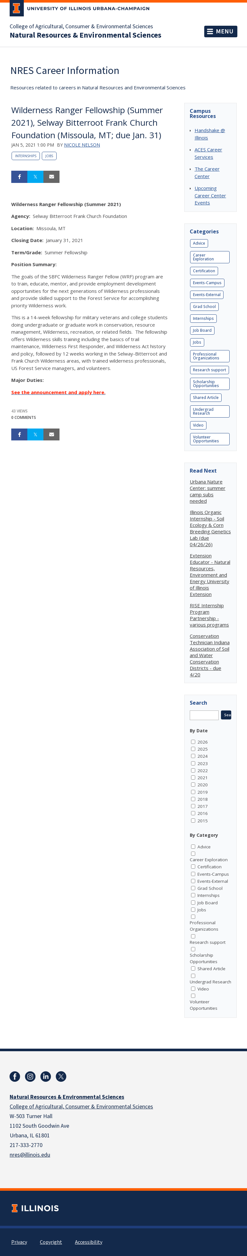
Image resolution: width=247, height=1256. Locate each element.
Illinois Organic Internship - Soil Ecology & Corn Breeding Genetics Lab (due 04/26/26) (210, 528)
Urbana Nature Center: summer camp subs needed (207, 491)
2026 (202, 742)
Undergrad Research (203, 411)
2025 (202, 749)
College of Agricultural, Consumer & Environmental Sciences (81, 27)
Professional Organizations (206, 356)
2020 (202, 785)
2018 (202, 799)
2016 (202, 813)
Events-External (207, 294)
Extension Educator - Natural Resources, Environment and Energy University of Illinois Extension (210, 574)
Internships (25, 156)
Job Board (202, 330)
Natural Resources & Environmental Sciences (85, 35)
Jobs (49, 156)
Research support (209, 370)
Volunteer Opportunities (206, 439)
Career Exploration (203, 257)
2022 (202, 770)
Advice (199, 243)
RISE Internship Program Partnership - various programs (209, 615)
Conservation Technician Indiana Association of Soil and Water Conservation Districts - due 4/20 (210, 655)
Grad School (204, 306)
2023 (202, 763)
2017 (202, 806)
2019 (202, 792)
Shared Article (206, 397)
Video (198, 425)
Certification (204, 271)
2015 (202, 821)
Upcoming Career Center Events (210, 195)
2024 (202, 756)
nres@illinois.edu (30, 1155)
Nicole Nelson (82, 145)
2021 (202, 778)
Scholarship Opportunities (206, 383)
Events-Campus (207, 282)
